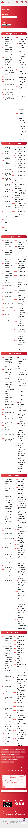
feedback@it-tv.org (21, 814)
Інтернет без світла (20, 749)
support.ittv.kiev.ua (9, 814)
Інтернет (4, 759)
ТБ (13, 757)
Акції (12, 749)
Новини (3, 754)
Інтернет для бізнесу (13, 759)
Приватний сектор (6, 757)
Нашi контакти (14, 791)
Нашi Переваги (5, 752)
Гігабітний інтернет (15, 752)
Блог (23, 752)
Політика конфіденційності (14, 823)
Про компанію (5, 749)
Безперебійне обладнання (14, 754)
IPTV (12, 762)
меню (8, 2)
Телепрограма (20, 757)
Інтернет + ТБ (5, 762)
